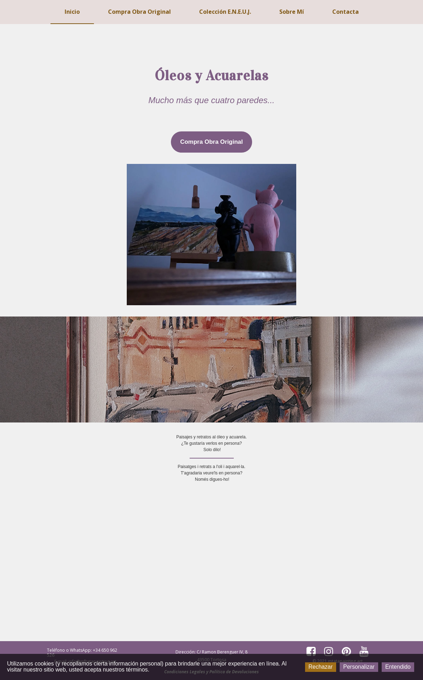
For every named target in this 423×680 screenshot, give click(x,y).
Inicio (72, 12)
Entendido (398, 667)
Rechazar (321, 667)
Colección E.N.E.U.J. (225, 12)
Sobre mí (291, 12)
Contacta (345, 12)
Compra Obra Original (139, 12)
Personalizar (359, 667)
